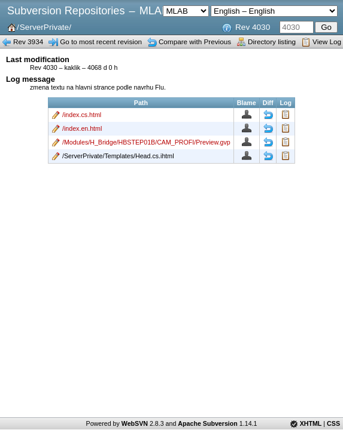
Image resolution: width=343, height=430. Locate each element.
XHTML (311, 423)
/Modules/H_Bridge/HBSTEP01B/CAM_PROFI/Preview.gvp (146, 142)
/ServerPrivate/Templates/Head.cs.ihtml (118, 155)
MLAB (154, 11)
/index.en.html (82, 128)
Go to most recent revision (101, 41)
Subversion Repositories (66, 11)
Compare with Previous (195, 41)
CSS (333, 423)
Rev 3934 (28, 41)
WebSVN (135, 423)
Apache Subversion (208, 423)
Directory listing (272, 41)
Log (286, 114)
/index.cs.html (81, 114)
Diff (268, 114)
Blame (246, 114)
